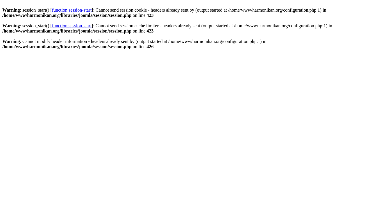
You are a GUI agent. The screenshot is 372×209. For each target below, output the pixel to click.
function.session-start (72, 10)
